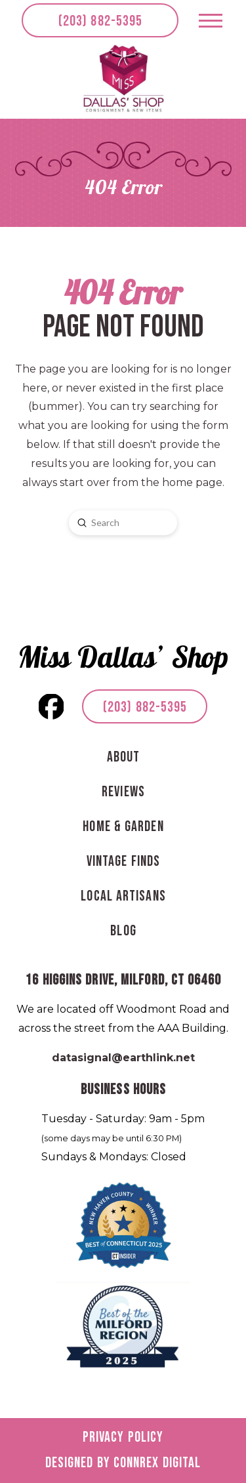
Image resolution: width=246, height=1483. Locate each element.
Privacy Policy (123, 1437)
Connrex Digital (157, 1463)
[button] (210, 20)
